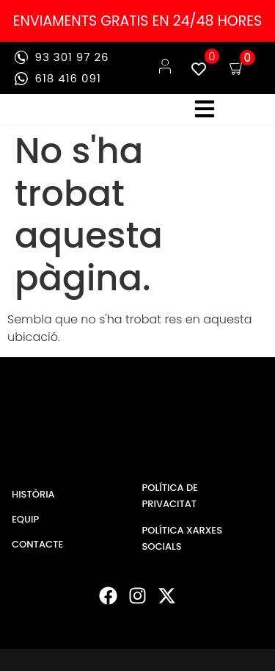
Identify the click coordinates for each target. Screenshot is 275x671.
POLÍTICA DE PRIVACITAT (170, 496)
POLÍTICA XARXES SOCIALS (182, 538)
